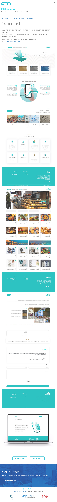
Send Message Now (10, 480)
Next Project (37, 458)
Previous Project (20, 458)
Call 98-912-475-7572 (20, 491)
